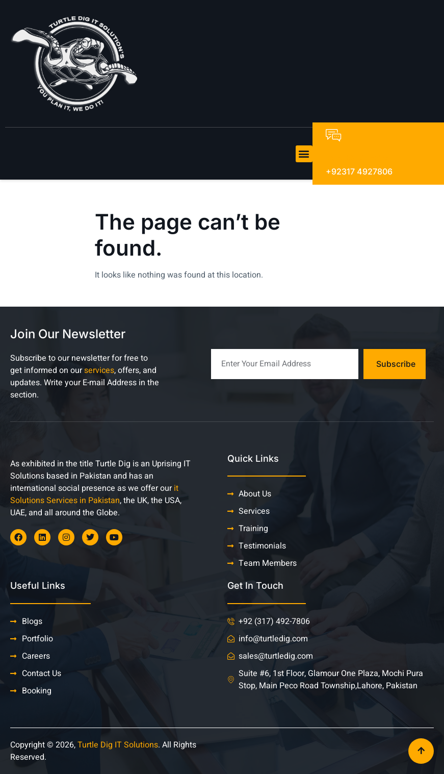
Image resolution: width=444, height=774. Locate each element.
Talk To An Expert (360, 157)
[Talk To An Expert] (333, 135)
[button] (304, 153)
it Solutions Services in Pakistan (94, 494)
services (99, 370)
